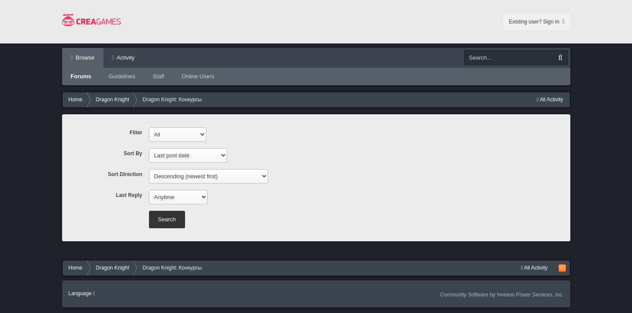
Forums (81, 76)
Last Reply (129, 195)
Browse (84, 57)
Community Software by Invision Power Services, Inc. (501, 295)
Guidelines (122, 76)
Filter (135, 133)
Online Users (198, 76)
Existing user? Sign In (537, 22)
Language (82, 293)
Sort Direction (125, 174)
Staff (159, 76)
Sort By (133, 153)
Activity (125, 57)
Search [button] (167, 219)
